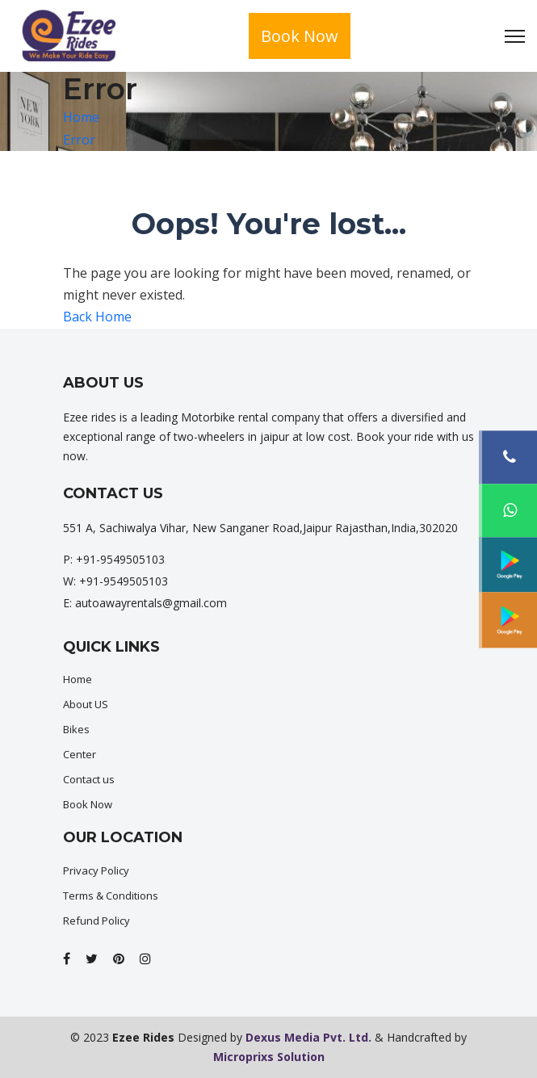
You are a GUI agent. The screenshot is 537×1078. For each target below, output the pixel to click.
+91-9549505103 (120, 559)
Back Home (97, 316)
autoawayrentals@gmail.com (151, 602)
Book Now (299, 36)
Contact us (89, 779)
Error (79, 140)
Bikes (76, 729)
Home (81, 117)
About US (85, 704)
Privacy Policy (96, 870)
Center (79, 754)
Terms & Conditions (110, 895)
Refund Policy (96, 920)
